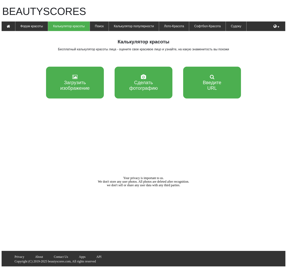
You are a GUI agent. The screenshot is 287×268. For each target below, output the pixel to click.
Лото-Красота (174, 26)
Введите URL (212, 82)
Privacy (19, 256)
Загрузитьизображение (74, 82)
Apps (82, 256)
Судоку (236, 26)
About (39, 256)
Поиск (99, 26)
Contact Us (61, 256)
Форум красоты (31, 26)
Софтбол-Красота (207, 26)
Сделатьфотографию (143, 82)
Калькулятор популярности (134, 26)
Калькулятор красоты (69, 26)
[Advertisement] (187, 11)
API (98, 256)
